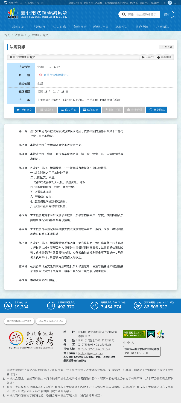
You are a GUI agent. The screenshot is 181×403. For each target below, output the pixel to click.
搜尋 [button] (167, 14)
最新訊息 (18, 27)
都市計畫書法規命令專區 (116, 3)
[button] (166, 47)
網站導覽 (88, 3)
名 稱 (24, 75)
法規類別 (39, 27)
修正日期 (24, 91)
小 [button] (164, 3)
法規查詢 (59, 27)
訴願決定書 (101, 27)
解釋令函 (80, 27)
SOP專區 (134, 3)
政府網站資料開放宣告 (19, 321)
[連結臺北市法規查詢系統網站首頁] (37, 14)
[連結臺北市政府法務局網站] (31, 340)
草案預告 (121, 27)
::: (2, 33)
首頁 (7, 35)
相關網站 (162, 27)
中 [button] (169, 2)
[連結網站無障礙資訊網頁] (134, 334)
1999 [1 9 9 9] (80, 340)
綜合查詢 (142, 27)
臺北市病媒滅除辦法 (56, 75)
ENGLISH (98, 3)
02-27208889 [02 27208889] (105, 340)
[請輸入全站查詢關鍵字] (143, 14)
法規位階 (24, 83)
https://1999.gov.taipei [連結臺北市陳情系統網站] (94, 349)
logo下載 (144, 3)
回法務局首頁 (75, 3)
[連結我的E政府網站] (151, 334)
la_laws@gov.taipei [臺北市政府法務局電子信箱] (90, 353)
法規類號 (24, 67)
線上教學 (155, 3)
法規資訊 (20, 35)
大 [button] (175, 2)
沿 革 (24, 100)
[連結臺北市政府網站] (160, 334)
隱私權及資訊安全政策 (51, 321)
